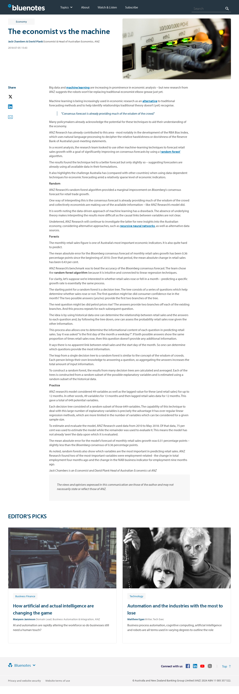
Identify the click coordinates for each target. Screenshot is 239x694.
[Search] (211, 8)
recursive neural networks (137, 226)
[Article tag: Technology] (136, 596)
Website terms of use (57, 680)
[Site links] (34, 665)
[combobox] (211, 8)
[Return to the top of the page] (226, 666)
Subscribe (131, 7)
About (85, 7)
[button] (16, 97)
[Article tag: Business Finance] (25, 596)
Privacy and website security (24, 680)
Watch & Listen (107, 7)
